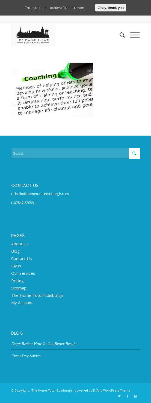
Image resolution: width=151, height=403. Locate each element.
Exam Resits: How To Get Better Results (44, 343)
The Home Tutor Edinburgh (37, 295)
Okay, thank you (111, 8)
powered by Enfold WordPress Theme (103, 390)
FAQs (16, 265)
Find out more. (74, 7)
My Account (22, 302)
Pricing (17, 280)
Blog (15, 251)
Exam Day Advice (25, 356)
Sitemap (18, 288)
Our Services (23, 273)
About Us (20, 243)
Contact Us (21, 258)
